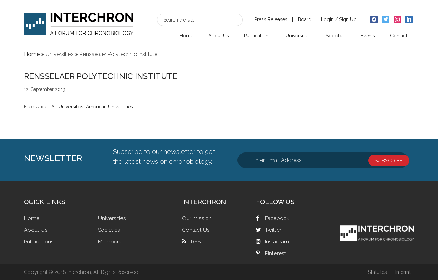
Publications (39, 241)
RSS (196, 241)
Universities (112, 218)
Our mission (197, 218)
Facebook (277, 218)
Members (109, 241)
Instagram (277, 241)
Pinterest (275, 253)
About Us (36, 230)
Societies (109, 230)
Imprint (402, 272)
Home (31, 218)
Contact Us (196, 230)
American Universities (109, 106)
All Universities (67, 106)
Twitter (273, 230)
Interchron (78, 23)
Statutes (376, 272)
